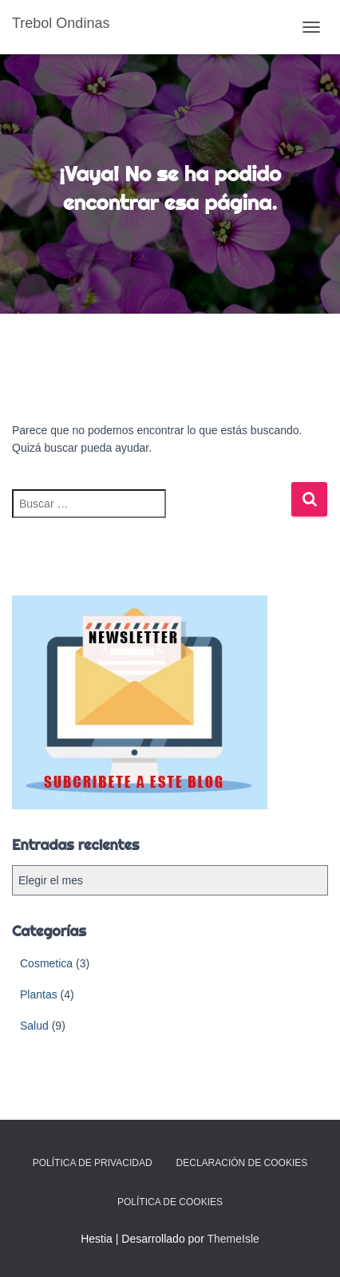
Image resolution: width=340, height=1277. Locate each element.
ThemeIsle (233, 1238)
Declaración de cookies (242, 1162)
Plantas (38, 994)
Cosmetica (46, 963)
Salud (34, 1025)
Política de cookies (170, 1202)
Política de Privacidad (92, 1162)
